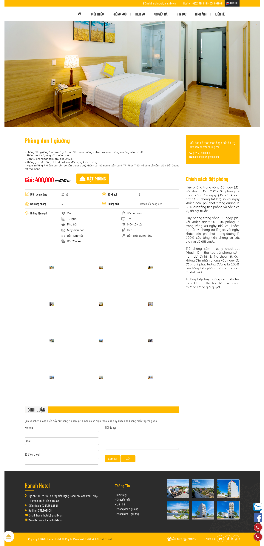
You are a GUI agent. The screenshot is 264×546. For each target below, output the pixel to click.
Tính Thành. (106, 539)
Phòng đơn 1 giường (127, 514)
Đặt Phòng (8, 536)
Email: (28, 441)
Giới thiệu (121, 495)
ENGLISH (234, 3)
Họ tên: (29, 427)
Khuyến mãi (123, 499)
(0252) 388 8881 (201, 153)
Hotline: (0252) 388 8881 (195, 3)
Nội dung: (110, 427)
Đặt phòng (96, 178)
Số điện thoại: (32, 454)
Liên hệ (120, 504)
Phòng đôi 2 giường (127, 509)
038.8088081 (216, 3)
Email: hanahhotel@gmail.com (160, 3)
